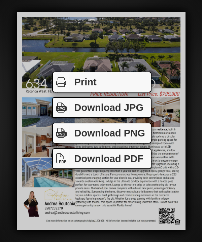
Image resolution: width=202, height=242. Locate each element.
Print (75, 82)
